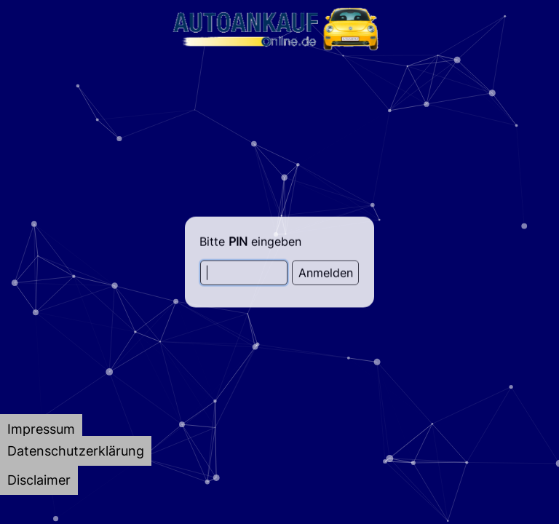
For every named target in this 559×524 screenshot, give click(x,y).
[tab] (41, 429)
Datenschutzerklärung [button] (75, 450)
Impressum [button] (41, 429)
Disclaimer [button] (39, 480)
